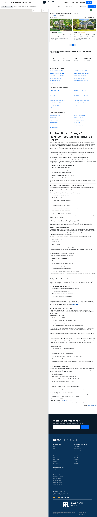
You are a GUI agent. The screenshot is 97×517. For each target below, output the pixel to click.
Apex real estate (69, 149)
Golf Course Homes (57, 484)
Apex (54, 446)
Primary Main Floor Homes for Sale (81, 100)
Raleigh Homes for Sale (58, 469)
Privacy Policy (82, 514)
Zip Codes (52, 107)
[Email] (66, 427)
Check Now (85, 427)
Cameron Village (77, 448)
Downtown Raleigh (77, 450)
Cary (54, 448)
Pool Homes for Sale (78, 97)
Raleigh (55, 461)
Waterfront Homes (57, 480)
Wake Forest (56, 463)
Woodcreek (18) (77, 122)
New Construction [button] (16, 2)
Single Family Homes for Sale (80, 90)
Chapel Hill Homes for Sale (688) (81, 80)
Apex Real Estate (92, 405)
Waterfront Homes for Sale (55, 102)
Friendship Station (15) (78, 125)
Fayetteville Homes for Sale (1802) (57, 73)
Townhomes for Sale (54, 92)
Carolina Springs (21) (54, 122)
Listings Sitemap (82, 512)
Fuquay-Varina (56, 455)
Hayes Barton (76, 453)
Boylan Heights (77, 446)
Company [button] (67, 2)
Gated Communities (57, 482)
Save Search (92, 6)
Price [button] (60, 6)
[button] (11, 6)
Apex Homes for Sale (54, 90)
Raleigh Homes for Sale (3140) (56, 70)
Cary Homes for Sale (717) (55, 80)
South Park (76, 461)
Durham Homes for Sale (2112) (80, 70)
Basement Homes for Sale (79, 102)
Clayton (55, 452)
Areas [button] (7, 2)
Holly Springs (56, 459)
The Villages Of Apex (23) (79, 120)
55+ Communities (57, 478)
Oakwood (76, 459)
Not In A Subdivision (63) (55, 115)
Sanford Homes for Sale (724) (80, 78)
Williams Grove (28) (54, 120)
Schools (75, 105)
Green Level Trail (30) (78, 117)
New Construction (57, 474)
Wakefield (76, 463)
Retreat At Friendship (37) (79, 115)
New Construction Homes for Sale (81, 95)
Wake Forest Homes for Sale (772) (57, 75)
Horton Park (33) (53, 117)
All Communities (54, 127)
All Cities (52, 83)
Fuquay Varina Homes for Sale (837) (81, 73)
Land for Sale (52, 95)
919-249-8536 (93, 407)
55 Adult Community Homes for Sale (57, 100)
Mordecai (76, 455)
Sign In (89, 2)
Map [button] (44, 10)
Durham (55, 453)
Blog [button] (73, 2)
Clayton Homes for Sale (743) (80, 75)
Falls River (76, 452)
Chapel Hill (55, 450)
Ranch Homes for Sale (54, 105)
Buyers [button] (24, 2)
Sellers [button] (31, 2)
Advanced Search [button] (80, 2)
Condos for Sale (77, 92)
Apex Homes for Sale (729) (55, 78)
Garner (54, 457)
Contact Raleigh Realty (67, 400)
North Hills (76, 457)
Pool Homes (56, 486)
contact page (75, 304)
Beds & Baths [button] (70, 6)
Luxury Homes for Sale (54, 97)
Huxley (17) (52, 125)
